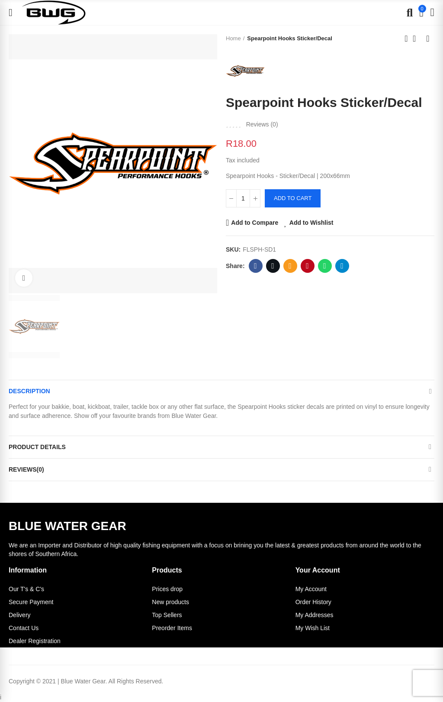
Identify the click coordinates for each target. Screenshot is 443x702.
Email (290, 266)
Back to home (417, 38)
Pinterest (307, 266)
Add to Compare (254, 222)
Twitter (272, 266)
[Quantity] (243, 198)
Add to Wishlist (311, 222)
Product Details (37, 446)
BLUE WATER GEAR (67, 526)
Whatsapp (324, 266)
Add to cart (292, 198)
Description (29, 391)
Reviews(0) (26, 469)
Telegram (341, 266)
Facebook (255, 266)
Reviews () (262, 124)
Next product (427, 38)
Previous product (406, 38)
